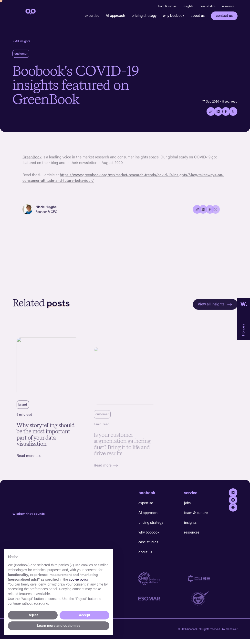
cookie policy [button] (78, 579)
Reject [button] (33, 615)
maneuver (232, 629)
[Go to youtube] (233, 507)
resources (228, 6)
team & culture (167, 6)
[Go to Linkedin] (233, 492)
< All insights (21, 41)
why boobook (173, 15)
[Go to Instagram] (233, 499)
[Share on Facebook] (225, 111)
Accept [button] (84, 615)
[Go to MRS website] (163, 578)
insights (188, 6)
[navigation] (30, 11)
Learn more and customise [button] (58, 626)
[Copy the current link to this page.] (210, 111)
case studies (208, 6)
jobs (187, 503)
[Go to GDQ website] (213, 598)
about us (198, 15)
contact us (224, 15)
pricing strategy (144, 15)
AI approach (115, 15)
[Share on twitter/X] (233, 111)
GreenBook (32, 159)
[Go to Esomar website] (163, 598)
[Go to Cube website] (213, 578)
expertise (92, 15)
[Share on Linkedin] (218, 111)
